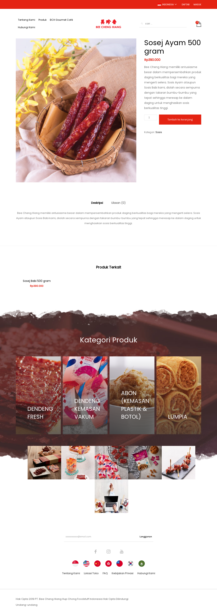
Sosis (158, 132)
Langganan (146, 537)
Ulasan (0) (118, 203)
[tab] (97, 203)
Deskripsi (97, 203)
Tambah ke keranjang (180, 119)
